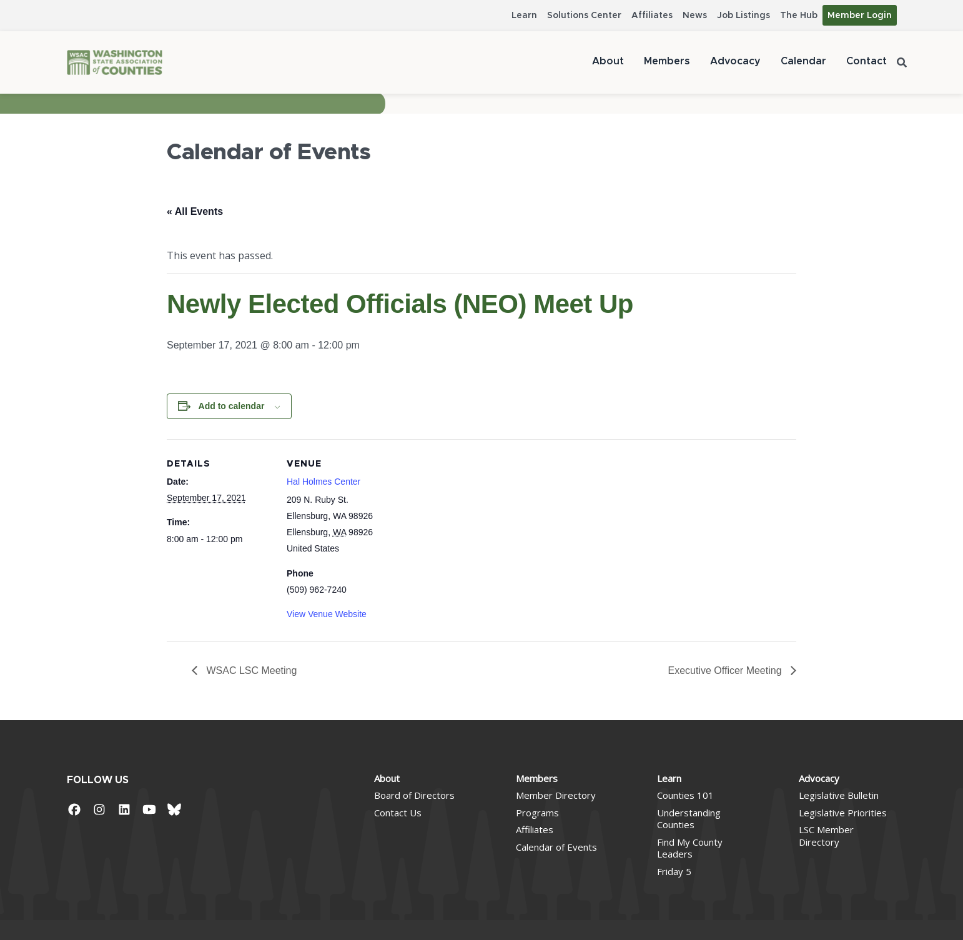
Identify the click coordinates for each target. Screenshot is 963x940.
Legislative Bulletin (839, 795)
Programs (537, 812)
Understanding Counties (689, 818)
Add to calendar (232, 406)
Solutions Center (584, 15)
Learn (524, 15)
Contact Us (398, 812)
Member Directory (556, 795)
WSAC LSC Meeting (250, 670)
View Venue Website (327, 614)
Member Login (859, 15)
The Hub (798, 15)
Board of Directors (414, 795)
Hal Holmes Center (323, 482)
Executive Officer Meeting (726, 670)
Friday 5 (674, 871)
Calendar (803, 61)
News (695, 15)
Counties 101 (685, 795)
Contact (866, 61)
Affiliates (652, 15)
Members (667, 61)
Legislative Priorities (843, 812)
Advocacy (735, 61)
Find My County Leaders (690, 848)
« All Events (195, 211)
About (608, 61)
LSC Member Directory (826, 835)
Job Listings (743, 15)
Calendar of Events (556, 847)
